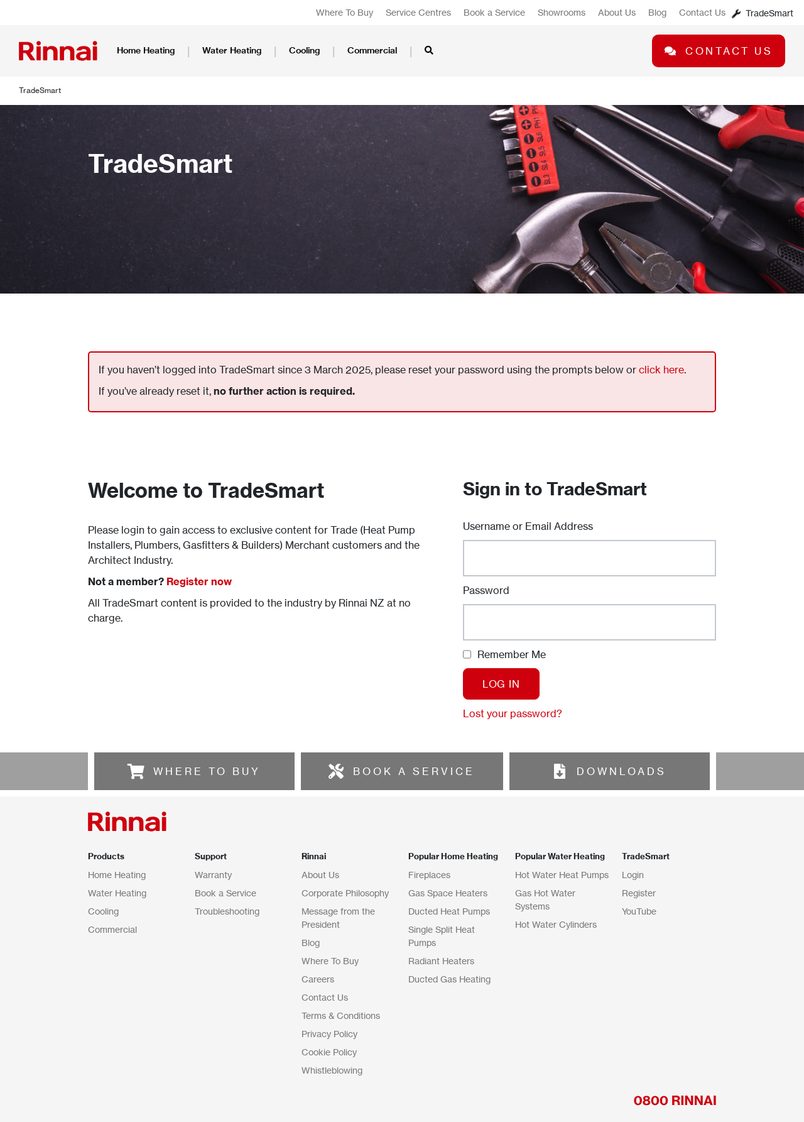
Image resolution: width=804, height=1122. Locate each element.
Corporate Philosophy (345, 893)
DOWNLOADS (621, 771)
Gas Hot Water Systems (545, 899)
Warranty (213, 874)
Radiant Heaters (441, 960)
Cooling (304, 50)
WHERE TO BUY (207, 771)
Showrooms (561, 12)
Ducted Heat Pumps (449, 911)
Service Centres (418, 12)
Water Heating (231, 50)
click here (661, 369)
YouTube (639, 911)
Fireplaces (429, 874)
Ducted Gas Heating (449, 979)
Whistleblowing (332, 1070)
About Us (617, 12)
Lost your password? (512, 713)
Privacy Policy (329, 1033)
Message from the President (338, 918)
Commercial (372, 50)
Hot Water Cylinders (556, 924)
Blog (657, 12)
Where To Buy (344, 12)
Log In (501, 684)
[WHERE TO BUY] (136, 771)
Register (639, 893)
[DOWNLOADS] (559, 771)
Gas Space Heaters (447, 893)
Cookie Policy (329, 1052)
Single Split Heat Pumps (441, 936)
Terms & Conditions (341, 1015)
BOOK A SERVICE (414, 771)
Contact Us (702, 12)
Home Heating (146, 50)
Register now (199, 581)
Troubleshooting (227, 911)
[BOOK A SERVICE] (336, 771)
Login (633, 874)
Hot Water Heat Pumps (562, 874)
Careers (318, 979)
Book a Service (494, 12)
